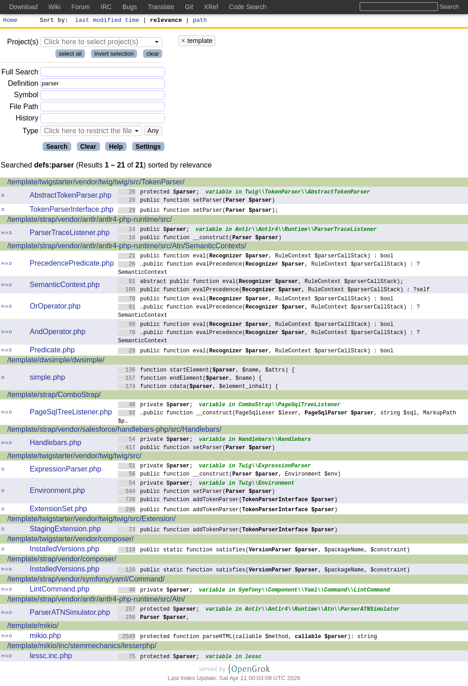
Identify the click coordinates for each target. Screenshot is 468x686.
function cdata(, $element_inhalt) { (198, 387)
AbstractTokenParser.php (71, 196)
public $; (154, 230)
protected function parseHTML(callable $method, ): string (247, 637)
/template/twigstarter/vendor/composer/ (70, 540)
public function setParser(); (198, 211)
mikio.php (45, 637)
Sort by (52, 21)
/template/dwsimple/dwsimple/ (56, 361)
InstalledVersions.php (64, 550)
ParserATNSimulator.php (70, 614)
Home (10, 21)
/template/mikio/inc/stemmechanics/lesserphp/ (81, 647)
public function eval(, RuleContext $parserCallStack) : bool (256, 257)
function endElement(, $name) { (190, 379)
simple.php (47, 378)
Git (189, 6)
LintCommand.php (60, 590)
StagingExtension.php (65, 530)
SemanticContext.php (65, 286)
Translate (161, 6)
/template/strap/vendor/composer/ (61, 560)
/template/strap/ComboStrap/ (54, 396)
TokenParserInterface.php (71, 211)
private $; (155, 405)
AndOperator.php (57, 333)
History (27, 119)
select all (70, 55)
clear (152, 55)
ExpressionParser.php (65, 470)
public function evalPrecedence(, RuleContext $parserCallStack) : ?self (274, 290)
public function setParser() (196, 201)
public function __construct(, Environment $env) (229, 475)
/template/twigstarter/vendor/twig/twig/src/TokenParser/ (96, 183)
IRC (106, 6)
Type (30, 132)
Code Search (247, 6)
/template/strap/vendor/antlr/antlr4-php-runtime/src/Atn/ (96, 600)
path (200, 21)
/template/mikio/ (32, 627)
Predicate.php (52, 351)
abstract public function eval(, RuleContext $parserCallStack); (261, 282)
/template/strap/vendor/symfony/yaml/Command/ (86, 580)
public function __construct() (200, 238)
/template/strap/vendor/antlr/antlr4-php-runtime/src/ (89, 221)
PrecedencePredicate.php (72, 264)
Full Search (19, 73)
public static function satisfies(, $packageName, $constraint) (264, 551)
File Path (24, 108)
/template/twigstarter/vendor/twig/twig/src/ (74, 457)
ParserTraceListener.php (70, 234)
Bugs (129, 6)
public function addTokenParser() (228, 500)
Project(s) (22, 43)
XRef (211, 6)
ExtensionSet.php (58, 510)
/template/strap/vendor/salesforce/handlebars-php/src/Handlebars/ (114, 431)
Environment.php (57, 492)
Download (23, 6)
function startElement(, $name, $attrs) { (206, 371)
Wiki (54, 6)
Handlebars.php (55, 444)
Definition (23, 85)
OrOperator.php (55, 307)
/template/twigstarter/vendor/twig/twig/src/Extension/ (91, 520)
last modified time (107, 21)
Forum (80, 6)
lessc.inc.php (51, 657)
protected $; (159, 193)
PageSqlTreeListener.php (71, 413)
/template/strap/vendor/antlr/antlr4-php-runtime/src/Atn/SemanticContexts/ (126, 247)
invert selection (114, 55)
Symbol (26, 96)
